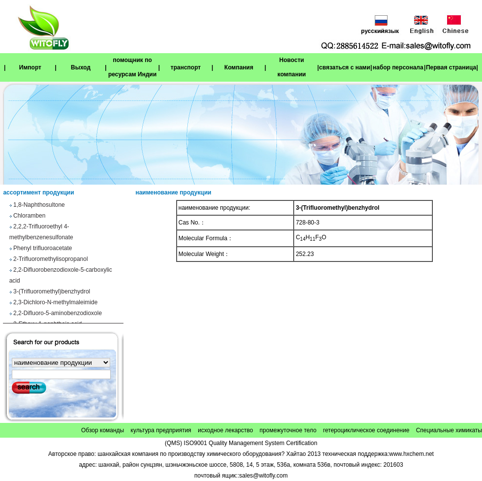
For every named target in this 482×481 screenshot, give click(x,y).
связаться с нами (344, 67)
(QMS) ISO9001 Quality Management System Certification (241, 443)
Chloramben (29, 216)
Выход (80, 67)
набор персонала (398, 67)
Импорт (30, 67)
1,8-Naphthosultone (39, 205)
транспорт (186, 67)
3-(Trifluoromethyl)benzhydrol (51, 292)
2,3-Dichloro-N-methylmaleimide (55, 303)
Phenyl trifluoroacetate (42, 249)
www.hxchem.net (411, 453)
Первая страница (451, 67)
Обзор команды (102, 430)
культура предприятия (161, 430)
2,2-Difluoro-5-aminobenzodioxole (57, 314)
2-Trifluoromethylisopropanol (50, 260)
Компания (238, 67)
